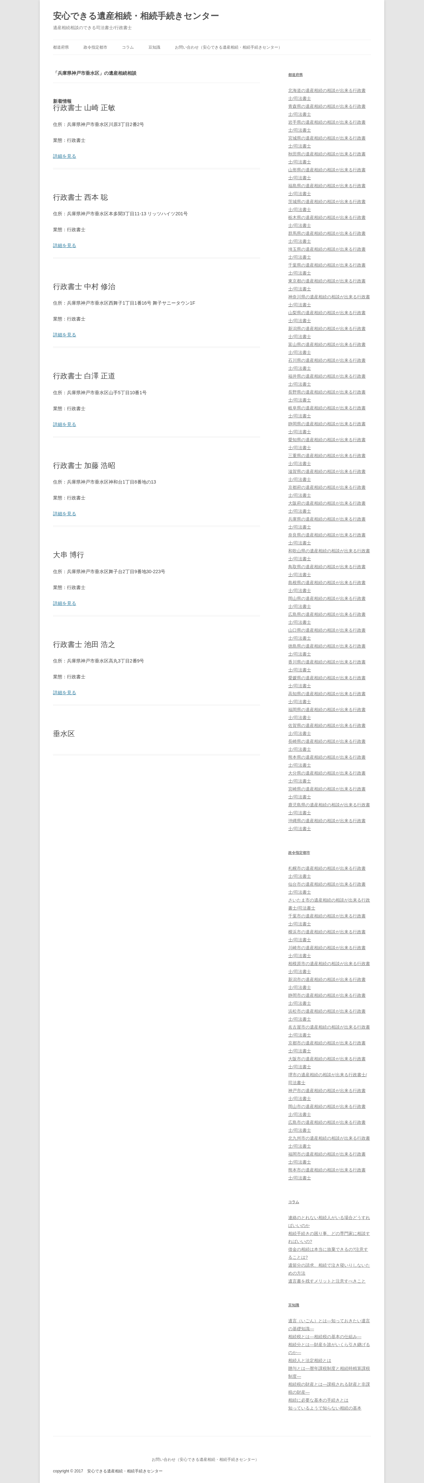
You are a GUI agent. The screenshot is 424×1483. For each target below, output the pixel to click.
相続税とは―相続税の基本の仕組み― (324, 1336)
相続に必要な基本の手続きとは (318, 1400)
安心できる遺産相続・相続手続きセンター (136, 16)
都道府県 (61, 47)
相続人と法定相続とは (309, 1360)
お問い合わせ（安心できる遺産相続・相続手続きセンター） (228, 47)
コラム (128, 47)
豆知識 (154, 47)
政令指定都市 (95, 47)
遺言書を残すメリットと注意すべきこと (327, 1281)
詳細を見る (64, 156)
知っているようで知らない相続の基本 (324, 1408)
